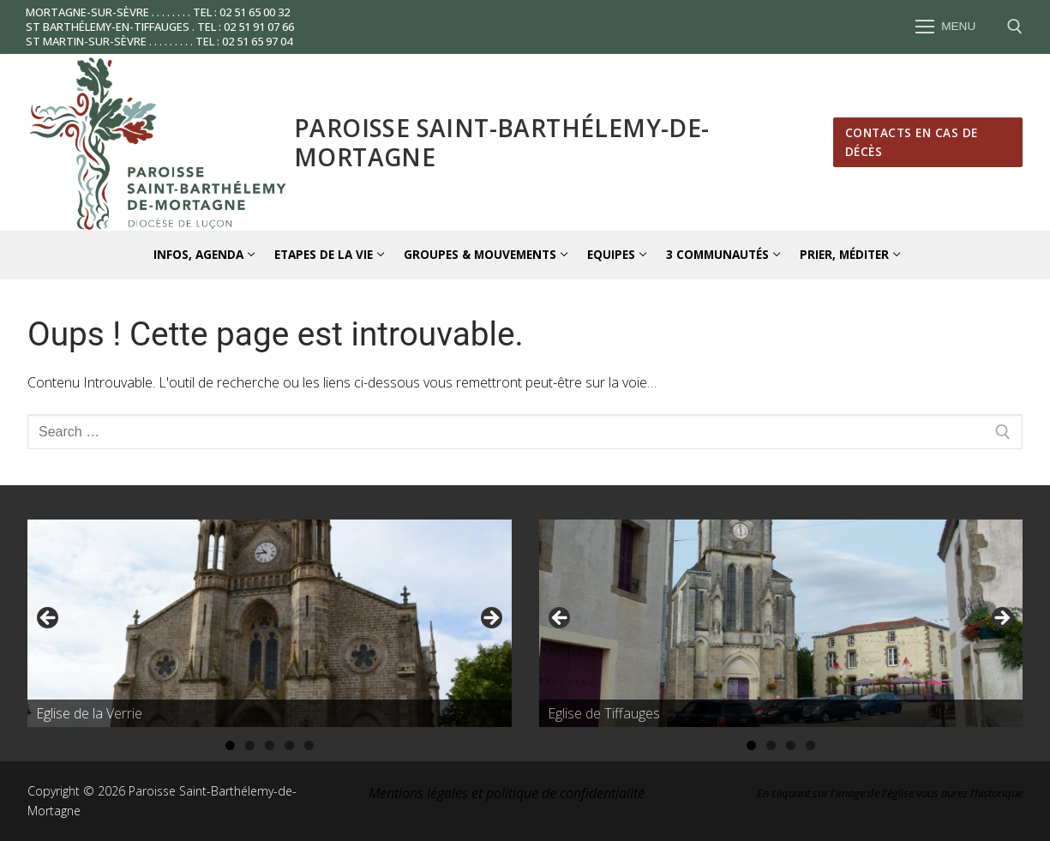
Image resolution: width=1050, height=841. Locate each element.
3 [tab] (269, 745)
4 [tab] (289, 745)
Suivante (490, 619)
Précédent (49, 619)
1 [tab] (230, 745)
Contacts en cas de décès (911, 141)
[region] (269, 623)
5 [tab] (309, 745)
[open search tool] (1015, 26)
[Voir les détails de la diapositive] (269, 623)
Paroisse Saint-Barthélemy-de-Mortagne (502, 142)
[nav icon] (945, 27)
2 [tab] (250, 745)
